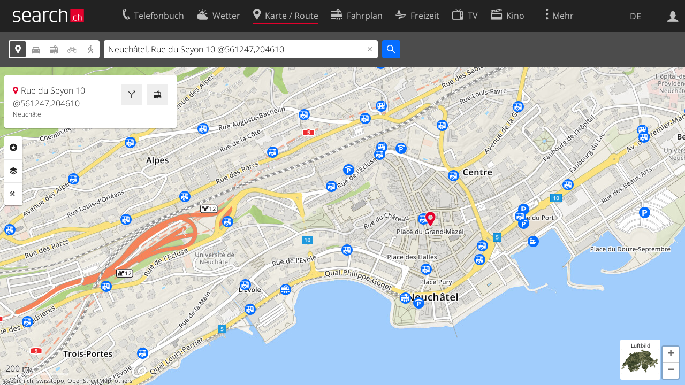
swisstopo (50, 380)
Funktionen (13, 194)
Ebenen (13, 171)
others (123, 380)
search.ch (20, 380)
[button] (671, 354)
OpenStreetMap (89, 380)
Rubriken (13, 147)
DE (635, 16)
